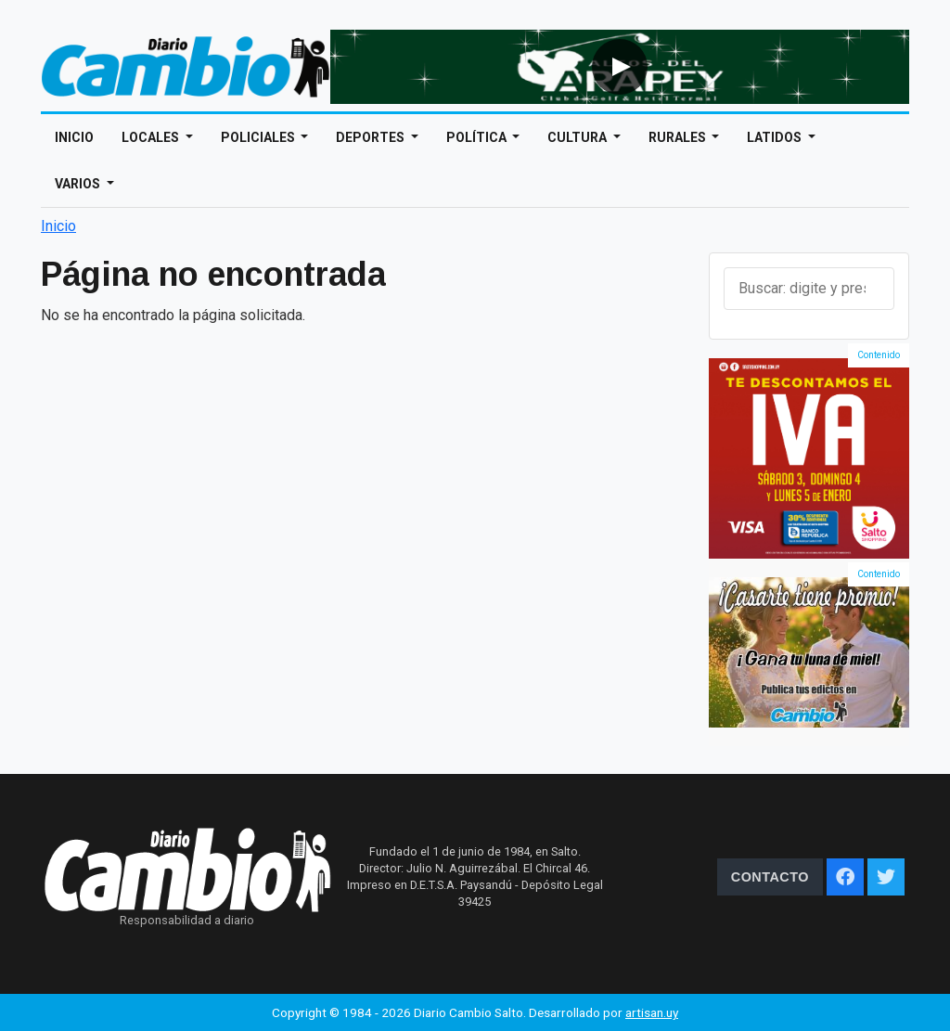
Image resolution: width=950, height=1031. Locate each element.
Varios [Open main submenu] (79, 183)
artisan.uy (651, 1012)
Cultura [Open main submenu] (578, 137)
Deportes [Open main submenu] (371, 137)
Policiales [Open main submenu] (259, 137)
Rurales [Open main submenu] (678, 137)
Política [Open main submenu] (477, 137)
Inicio (74, 137)
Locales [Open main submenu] (152, 137)
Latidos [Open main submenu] (775, 137)
